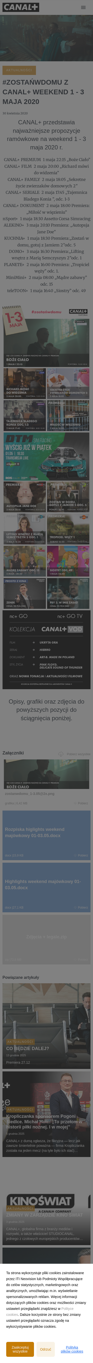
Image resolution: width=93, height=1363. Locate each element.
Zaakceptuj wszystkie (20, 1349)
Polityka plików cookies (72, 1349)
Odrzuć (45, 1349)
